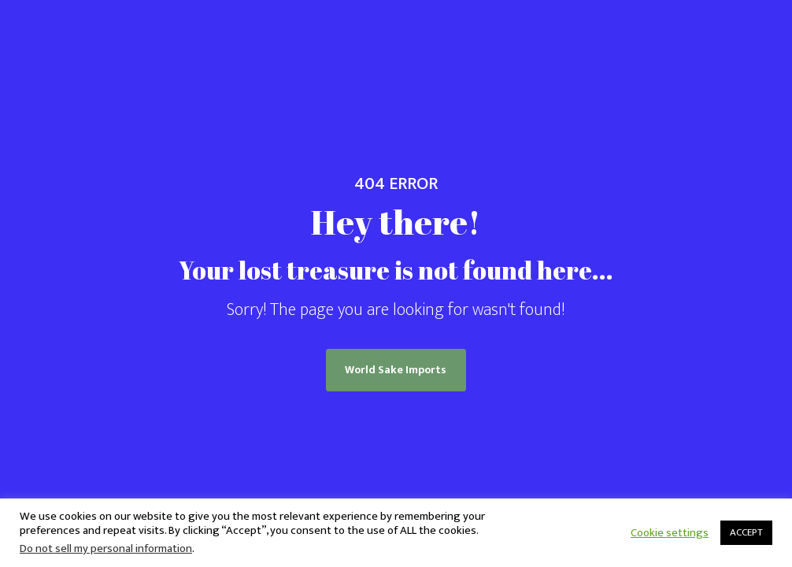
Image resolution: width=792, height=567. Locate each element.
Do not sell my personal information (106, 548)
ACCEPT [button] (746, 532)
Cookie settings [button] (670, 533)
